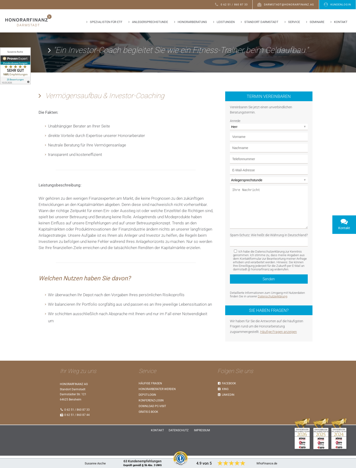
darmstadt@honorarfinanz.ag (285, 4)
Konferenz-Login (151, 412)
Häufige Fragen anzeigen (278, 344)
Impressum (202, 442)
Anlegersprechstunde (150, 22)
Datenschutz (179, 442)
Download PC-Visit (152, 418)
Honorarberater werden (157, 401)
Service (294, 22)
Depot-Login (147, 407)
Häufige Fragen (150, 395)
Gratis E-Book (148, 424)
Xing (223, 401)
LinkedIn (226, 407)
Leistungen (226, 22)
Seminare (317, 22)
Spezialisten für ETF (106, 22)
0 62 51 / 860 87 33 (231, 4)
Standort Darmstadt (261, 22)
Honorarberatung (192, 22)
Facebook (226, 395)
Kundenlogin (337, 4)
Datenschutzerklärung (272, 308)
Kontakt (340, 22)
